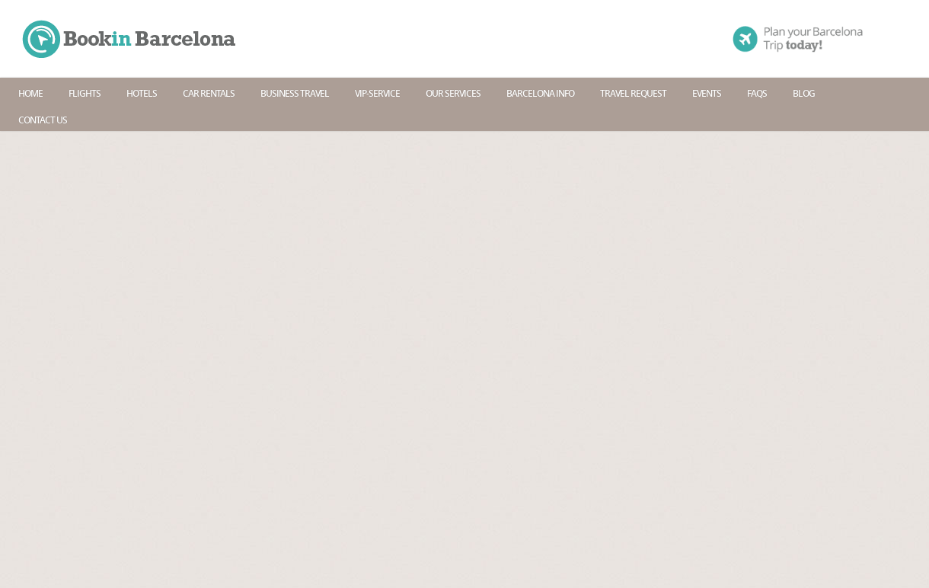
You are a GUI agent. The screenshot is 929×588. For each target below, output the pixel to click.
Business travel (294, 93)
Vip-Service (377, 93)
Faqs (757, 93)
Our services (453, 93)
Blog (804, 93)
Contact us (42, 119)
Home (30, 93)
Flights (85, 93)
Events (706, 93)
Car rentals (209, 93)
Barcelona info (540, 93)
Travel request (633, 93)
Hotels (141, 93)
